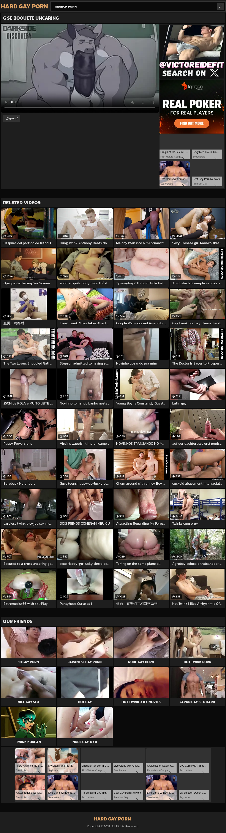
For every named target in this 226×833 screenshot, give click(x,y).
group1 (13, 118)
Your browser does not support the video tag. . (80, 68)
